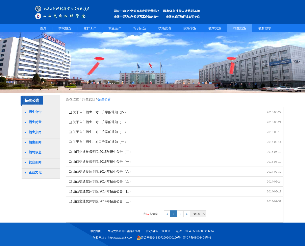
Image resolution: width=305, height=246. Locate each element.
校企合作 (114, 28)
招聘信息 (35, 152)
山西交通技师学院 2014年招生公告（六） (102, 171)
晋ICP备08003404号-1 (197, 237)
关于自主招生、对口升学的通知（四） (100, 112)
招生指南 (35, 132)
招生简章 (35, 122)
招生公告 (35, 112)
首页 (43, 28)
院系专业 (189, 28)
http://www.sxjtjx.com (121, 237)
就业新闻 (35, 162)
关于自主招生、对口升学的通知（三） (100, 122)
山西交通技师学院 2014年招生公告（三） (102, 201)
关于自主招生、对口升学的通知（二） (100, 132)
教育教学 (264, 28)
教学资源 (214, 28)
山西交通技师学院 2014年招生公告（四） (102, 191)
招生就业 (239, 28)
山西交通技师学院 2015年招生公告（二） (102, 151)
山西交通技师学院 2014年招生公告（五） (102, 181)
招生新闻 (35, 142)
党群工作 (89, 28)
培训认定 (139, 28)
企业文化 (35, 172)
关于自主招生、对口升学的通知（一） (100, 142)
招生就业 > (90, 99)
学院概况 (64, 28)
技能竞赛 (164, 28)
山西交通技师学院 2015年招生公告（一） (102, 161)
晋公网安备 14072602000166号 (158, 237)
